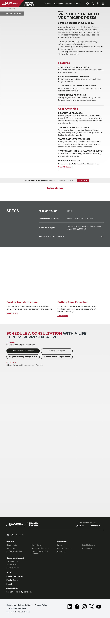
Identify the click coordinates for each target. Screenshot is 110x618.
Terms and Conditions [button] (16, 608)
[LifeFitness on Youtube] (98, 607)
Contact (77, 4)
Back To (11, 9)
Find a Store (12, 580)
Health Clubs (11, 545)
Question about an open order (56, 357)
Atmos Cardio (87, 548)
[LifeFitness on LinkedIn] (69, 607)
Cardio (59, 545)
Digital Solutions (88, 545)
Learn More (12, 313)
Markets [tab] (48, 4)
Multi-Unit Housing (14, 551)
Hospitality (10, 548)
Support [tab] (68, 4)
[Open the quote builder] (98, 4)
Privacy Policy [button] (41, 605)
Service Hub (11, 565)
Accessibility (12, 588)
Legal (9, 584)
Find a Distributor (14, 576)
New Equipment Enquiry (23, 351)
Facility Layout (12, 561)
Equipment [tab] (58, 4)
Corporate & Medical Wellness (40, 552)
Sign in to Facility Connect (19, 592)
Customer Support (57, 351)
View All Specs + (65, 167)
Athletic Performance (40, 548)
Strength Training (64, 548)
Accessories (61, 551)
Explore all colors (55, 188)
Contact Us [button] (11, 605)
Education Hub (12, 568)
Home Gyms (36, 545)
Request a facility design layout (23, 357)
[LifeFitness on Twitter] (91, 607)
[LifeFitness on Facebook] (77, 607)
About (9, 572)
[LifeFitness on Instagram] (84, 607)
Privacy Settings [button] (25, 605)
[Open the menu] (103, 4)
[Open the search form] (93, 4)
